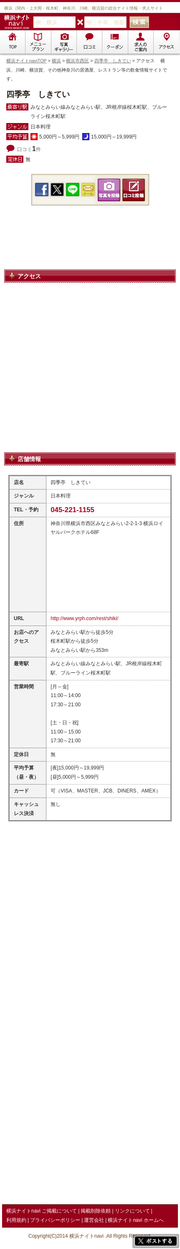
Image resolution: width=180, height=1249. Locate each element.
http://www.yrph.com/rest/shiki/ (84, 618)
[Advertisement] (90, 247)
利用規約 (16, 1220)
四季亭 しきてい (112, 60)
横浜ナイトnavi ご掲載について (41, 1211)
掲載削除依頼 (96, 1211)
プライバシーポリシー (55, 1220)
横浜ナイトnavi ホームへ (135, 1220)
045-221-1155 (72, 510)
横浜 (56, 60)
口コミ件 (29, 149)
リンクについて (132, 1211)
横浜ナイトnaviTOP (26, 60)
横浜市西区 (77, 60)
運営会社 (94, 1220)
